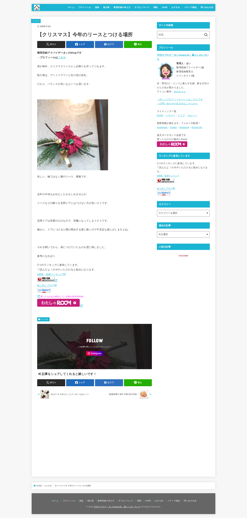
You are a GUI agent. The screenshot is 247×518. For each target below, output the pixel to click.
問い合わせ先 (207, 7)
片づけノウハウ (142, 7)
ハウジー (170, 115)
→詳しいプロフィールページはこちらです (180, 99)
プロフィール (84, 7)
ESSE (160, 115)
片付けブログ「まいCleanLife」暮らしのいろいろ (117, 507)
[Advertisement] (94, 436)
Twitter (173, 127)
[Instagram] (94, 353)
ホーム (71, 7)
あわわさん (180, 91)
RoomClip (197, 127)
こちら (62, 57)
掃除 (155, 7)
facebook (184, 127)
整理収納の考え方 (122, 7)
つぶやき (36, 21)
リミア (181, 115)
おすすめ (175, 7)
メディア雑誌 (190, 7)
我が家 (106, 7)
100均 (164, 7)
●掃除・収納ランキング (50, 274)
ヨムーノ (192, 115)
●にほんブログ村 (47, 288)
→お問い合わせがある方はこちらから (177, 103)
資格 (97, 7)
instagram (162, 127)
